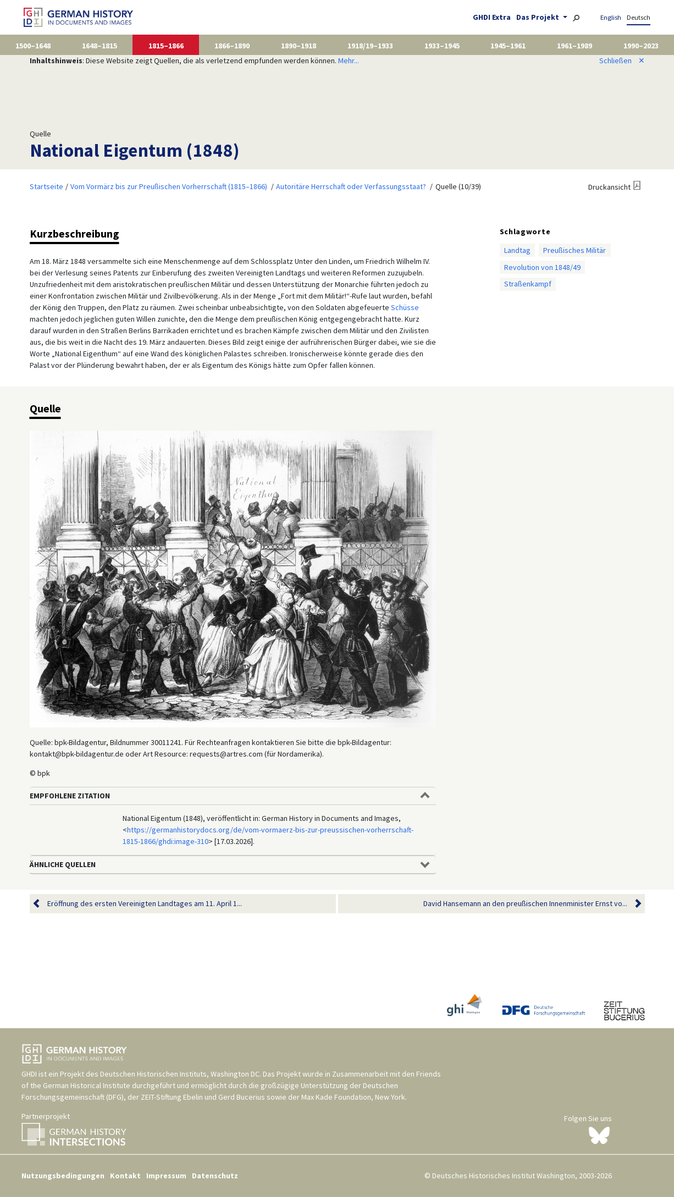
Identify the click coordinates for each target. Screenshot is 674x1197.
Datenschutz (215, 1176)
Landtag (517, 250)
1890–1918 (298, 46)
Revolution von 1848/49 (542, 267)
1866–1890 (232, 46)
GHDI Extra (492, 17)
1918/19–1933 (370, 46)
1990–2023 (641, 46)
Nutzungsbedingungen (62, 1176)
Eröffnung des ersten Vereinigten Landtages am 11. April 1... (144, 903)
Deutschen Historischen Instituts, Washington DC (179, 1074)
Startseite (46, 186)
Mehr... (348, 60)
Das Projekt (538, 17)
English (610, 17)
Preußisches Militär (574, 250)
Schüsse (405, 307)
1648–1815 (99, 46)
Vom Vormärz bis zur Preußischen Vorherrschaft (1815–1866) (168, 186)
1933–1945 (442, 46)
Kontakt (125, 1176)
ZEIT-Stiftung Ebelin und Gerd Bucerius (203, 1097)
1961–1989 (574, 46)
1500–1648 (33, 46)
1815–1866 (166, 46)
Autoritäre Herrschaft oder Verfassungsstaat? (351, 186)
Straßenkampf (527, 284)
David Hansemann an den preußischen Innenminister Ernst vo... (525, 903)
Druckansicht (609, 187)
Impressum (166, 1176)
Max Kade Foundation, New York (353, 1097)
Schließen (622, 60)
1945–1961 (508, 46)
